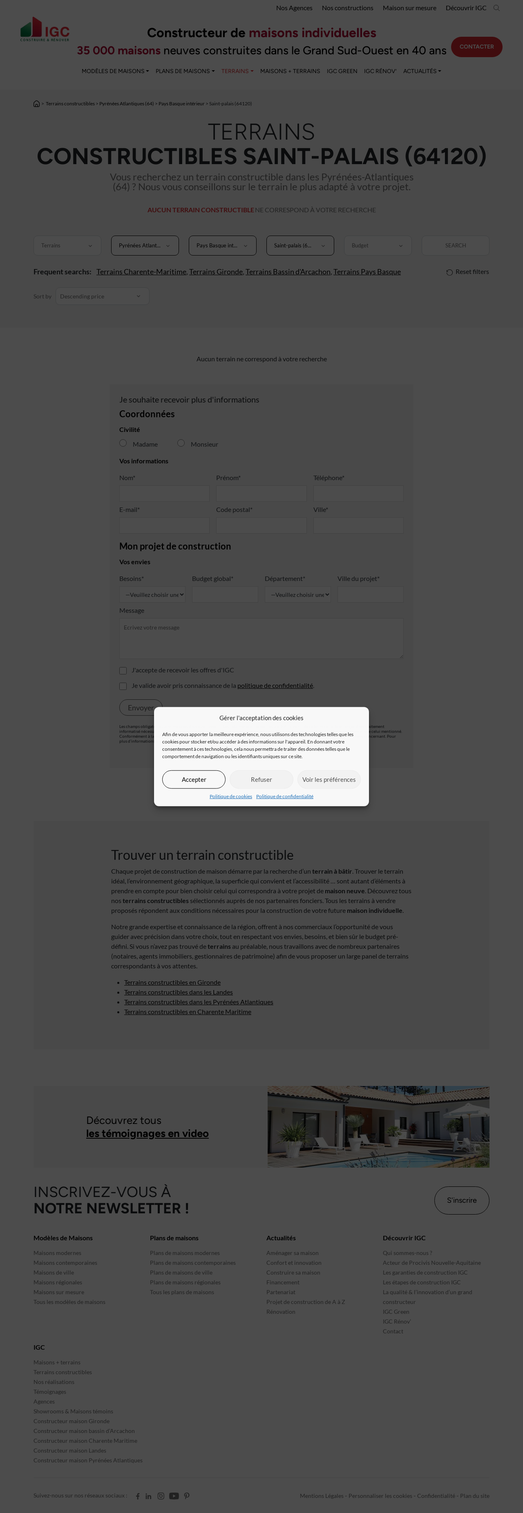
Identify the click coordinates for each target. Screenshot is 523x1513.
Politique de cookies (231, 796)
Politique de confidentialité (284, 796)
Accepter (194, 779)
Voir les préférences (329, 779)
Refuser (261, 779)
